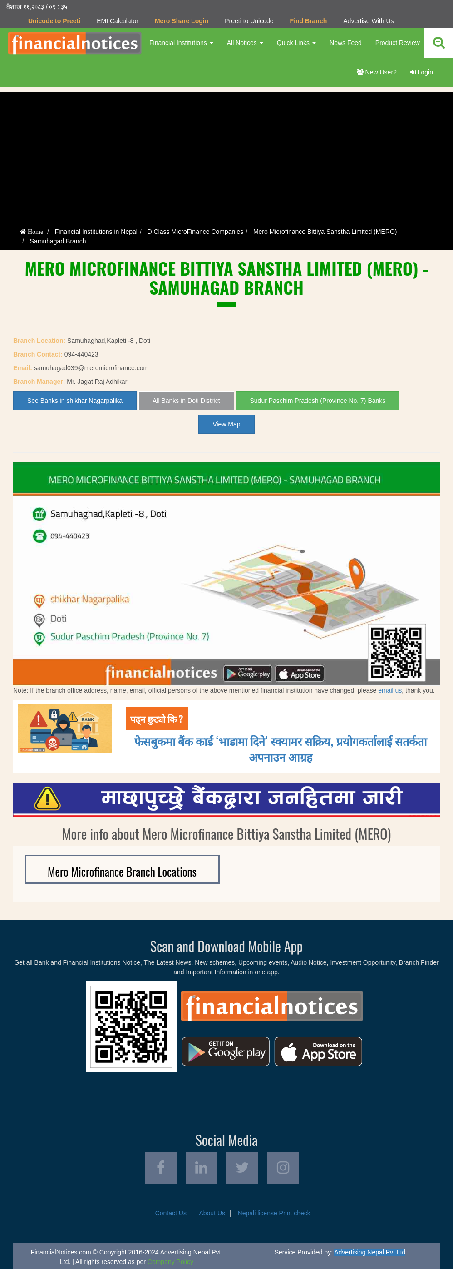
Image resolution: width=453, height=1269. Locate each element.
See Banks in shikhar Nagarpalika (75, 400)
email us (390, 690)
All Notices (245, 42)
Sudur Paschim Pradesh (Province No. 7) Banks (318, 400)
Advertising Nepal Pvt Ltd (369, 1252)
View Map (226, 424)
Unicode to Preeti (54, 21)
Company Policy (170, 1261)
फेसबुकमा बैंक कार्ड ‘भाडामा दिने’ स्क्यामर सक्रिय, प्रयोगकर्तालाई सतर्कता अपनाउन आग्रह (280, 748)
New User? (377, 72)
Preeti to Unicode (249, 21)
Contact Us (171, 1213)
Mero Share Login (181, 21)
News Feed (346, 42)
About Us (212, 1213)
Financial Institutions (181, 42)
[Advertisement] (227, 155)
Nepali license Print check (274, 1213)
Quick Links (296, 42)
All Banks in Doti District (186, 400)
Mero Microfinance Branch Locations (122, 871)
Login (421, 72)
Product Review (397, 42)
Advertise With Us (368, 21)
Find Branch (308, 21)
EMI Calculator (117, 21)
